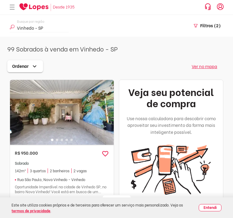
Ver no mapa (204, 66)
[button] (105, 153)
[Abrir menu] (12, 7)
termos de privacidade (31, 210)
